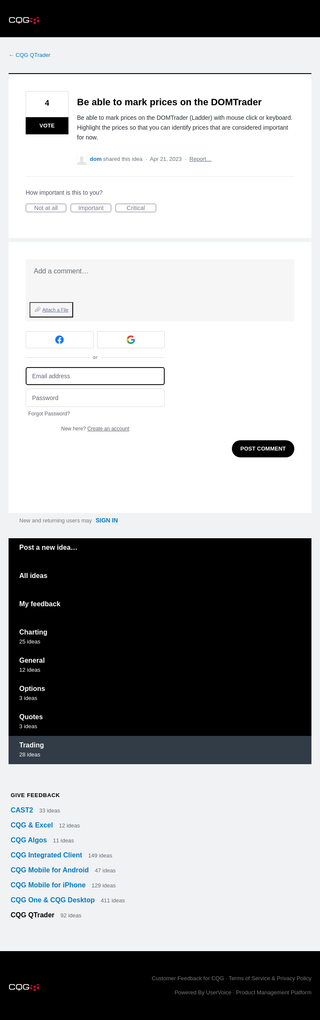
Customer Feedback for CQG (188, 978)
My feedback (39, 604)
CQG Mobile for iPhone (49, 885)
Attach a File (55, 309)
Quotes (31, 717)
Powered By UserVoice (204, 992)
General (32, 660)
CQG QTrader (33, 915)
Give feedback (35, 795)
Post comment (263, 448)
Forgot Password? (49, 414)
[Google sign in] (131, 339)
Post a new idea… (48, 547)
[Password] (95, 397)
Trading (31, 745)
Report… (201, 159)
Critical (141, 208)
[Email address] (95, 376)
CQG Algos (30, 840)
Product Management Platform (273, 992)
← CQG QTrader (29, 55)
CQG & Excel (33, 825)
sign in (106, 520)
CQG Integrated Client (47, 855)
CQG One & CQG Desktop (54, 900)
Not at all (50, 208)
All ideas (33, 575)
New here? (95, 429)
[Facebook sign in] (60, 339)
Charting (33, 632)
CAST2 (23, 810)
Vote (46, 125)
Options (32, 688)
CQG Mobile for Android (51, 870)
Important (94, 208)
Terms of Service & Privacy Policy (269, 978)
